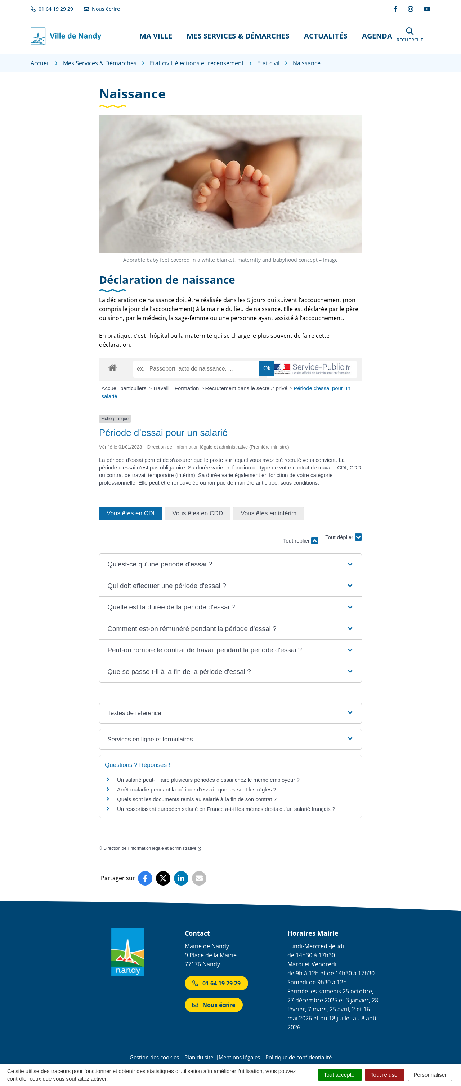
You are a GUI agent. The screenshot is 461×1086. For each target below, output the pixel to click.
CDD (355, 467)
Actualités (326, 36)
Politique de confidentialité (298, 1057)
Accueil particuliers (125, 388)
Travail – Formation (177, 388)
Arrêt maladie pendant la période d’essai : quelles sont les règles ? (196, 789)
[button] (409, 36)
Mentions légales (239, 1057)
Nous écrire (213, 1005)
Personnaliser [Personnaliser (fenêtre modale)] (430, 1075)
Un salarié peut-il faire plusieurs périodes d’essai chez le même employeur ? (208, 780)
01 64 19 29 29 (216, 983)
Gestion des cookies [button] (154, 1057)
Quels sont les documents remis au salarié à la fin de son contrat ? (197, 799)
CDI (341, 467)
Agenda (377, 36)
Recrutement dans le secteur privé (247, 388)
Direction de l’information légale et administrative (152, 848)
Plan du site (198, 1057)
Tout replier (300, 540)
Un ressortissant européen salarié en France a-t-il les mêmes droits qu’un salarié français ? (226, 809)
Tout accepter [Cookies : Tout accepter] (340, 1075)
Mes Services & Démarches (238, 36)
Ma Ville (156, 36)
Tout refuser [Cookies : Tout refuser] (385, 1075)
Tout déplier (343, 537)
